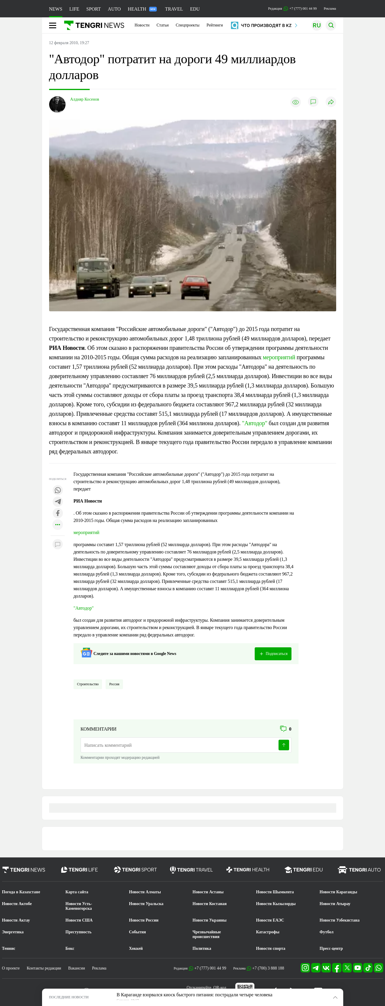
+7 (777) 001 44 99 (210, 968)
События (137, 932)
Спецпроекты (188, 25)
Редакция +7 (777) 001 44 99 (292, 8)
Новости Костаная (210, 904)
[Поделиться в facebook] (57, 513)
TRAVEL (174, 8)
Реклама (330, 8)
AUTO (114, 8)
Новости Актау (16, 920)
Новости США (79, 920)
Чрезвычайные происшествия (207, 934)
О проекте (11, 968)
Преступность (79, 932)
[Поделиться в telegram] (57, 502)
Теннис (8, 948)
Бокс (70, 948)
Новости (142, 25)
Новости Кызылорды (276, 904)
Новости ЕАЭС (270, 920)
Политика (202, 948)
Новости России (144, 920)
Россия (114, 684)
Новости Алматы (145, 892)
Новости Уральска (146, 904)
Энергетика (13, 932)
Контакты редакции (44, 968)
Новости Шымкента (275, 892)
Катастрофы (267, 932)
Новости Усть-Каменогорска (79, 906)
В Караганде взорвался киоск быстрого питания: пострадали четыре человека (195, 994)
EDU (195, 8)
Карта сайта (77, 892)
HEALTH (142, 8)
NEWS (55, 8)
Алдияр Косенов (84, 99)
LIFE (74, 8)
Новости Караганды (338, 892)
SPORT (93, 8)
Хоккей (136, 948)
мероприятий (279, 357)
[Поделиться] (331, 102)
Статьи (162, 25)
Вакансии (76, 968)
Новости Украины (210, 920)
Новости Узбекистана (340, 920)
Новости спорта (271, 948)
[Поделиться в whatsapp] (57, 490)
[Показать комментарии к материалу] (57, 544)
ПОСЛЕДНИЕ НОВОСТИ (69, 997)
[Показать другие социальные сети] (57, 525)
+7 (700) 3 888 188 (268, 968)
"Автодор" (254, 423)
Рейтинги (214, 25)
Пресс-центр (331, 948)
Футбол (327, 932)
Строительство (88, 684)
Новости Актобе (17, 904)
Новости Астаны (208, 892)
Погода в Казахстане (21, 892)
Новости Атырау (335, 904)
